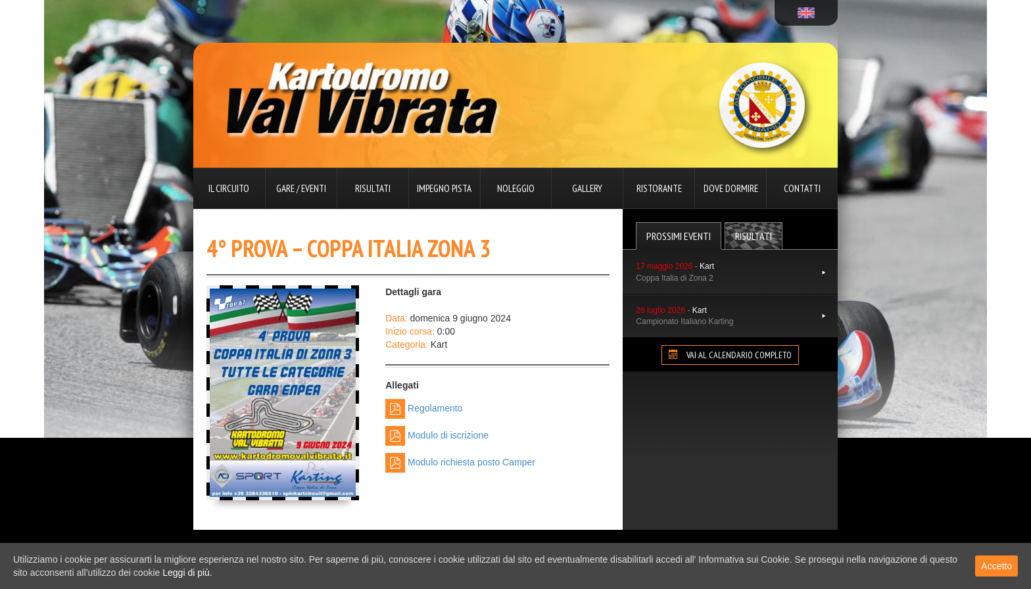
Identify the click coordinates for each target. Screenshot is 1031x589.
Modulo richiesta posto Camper (460, 463)
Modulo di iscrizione (437, 436)
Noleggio (516, 188)
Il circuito (228, 188)
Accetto (996, 566)
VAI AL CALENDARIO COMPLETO (730, 355)
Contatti (802, 188)
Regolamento (423, 409)
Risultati (373, 188)
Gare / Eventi (301, 188)
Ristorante (659, 188)
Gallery (587, 188)
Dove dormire (731, 188)
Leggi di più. (187, 572)
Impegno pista (444, 188)
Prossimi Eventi (678, 236)
